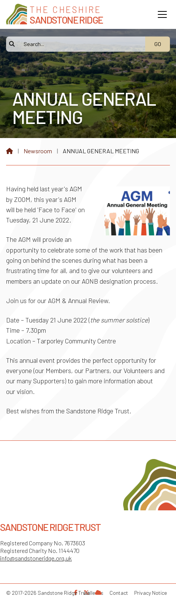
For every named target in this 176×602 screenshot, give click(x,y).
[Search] (80, 44)
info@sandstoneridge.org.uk (36, 558)
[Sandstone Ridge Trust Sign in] (98, 592)
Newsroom (38, 150)
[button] (162, 14)
